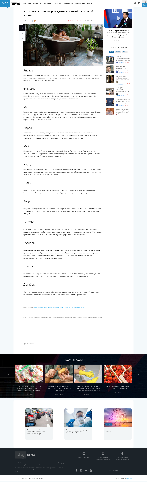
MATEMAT (129, 479)
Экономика (37, 3)
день (111, 51)
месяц (124, 51)
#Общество (31, 424)
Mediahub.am (120, 94)
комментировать (97, 21)
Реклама (116, 471)
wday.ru (26, 21)
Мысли (90, 3)
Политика (28, 3)
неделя (118, 51)
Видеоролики (81, 3)
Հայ (144, 2)
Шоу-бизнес (58, 3)
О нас (109, 471)
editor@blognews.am (83, 457)
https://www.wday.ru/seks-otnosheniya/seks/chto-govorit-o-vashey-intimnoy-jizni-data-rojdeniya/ (59, 307)
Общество (47, 3)
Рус (144, 5)
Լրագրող (120, 62)
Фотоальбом (69, 3)
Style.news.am (120, 83)
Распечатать (30, 343)
